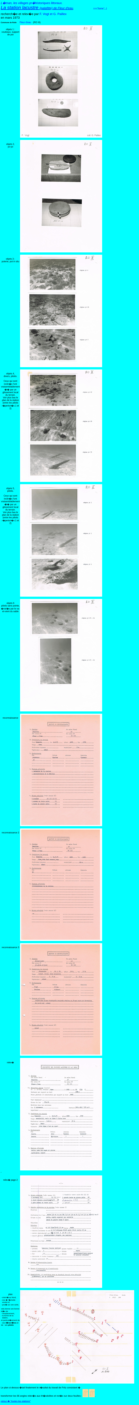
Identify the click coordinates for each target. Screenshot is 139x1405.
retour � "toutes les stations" (16, 1401)
